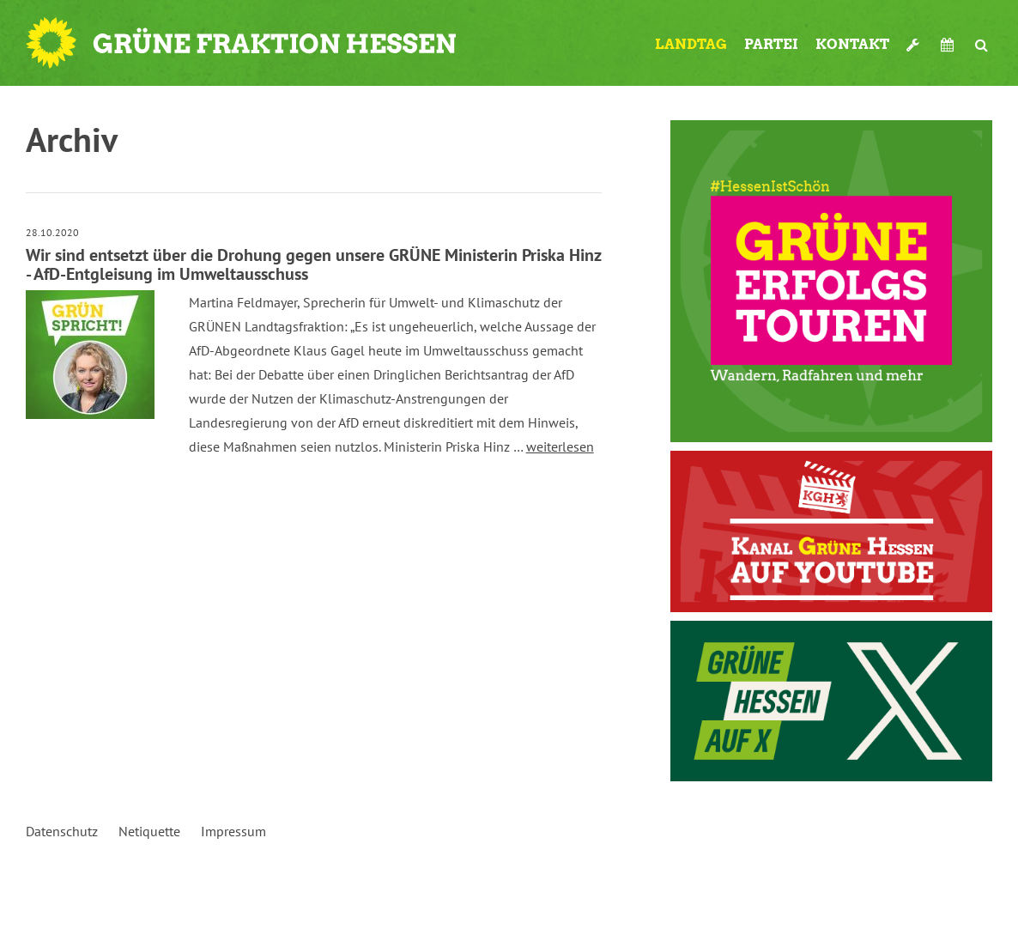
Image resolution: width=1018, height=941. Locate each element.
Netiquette (149, 831)
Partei (771, 44)
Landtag (691, 44)
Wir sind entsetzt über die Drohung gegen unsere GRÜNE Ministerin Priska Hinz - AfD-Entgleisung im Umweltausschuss (313, 264)
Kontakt (852, 44)
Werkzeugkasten (915, 44)
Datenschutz (62, 831)
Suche (981, 44)
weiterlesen (560, 446)
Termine (949, 44)
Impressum (233, 831)
